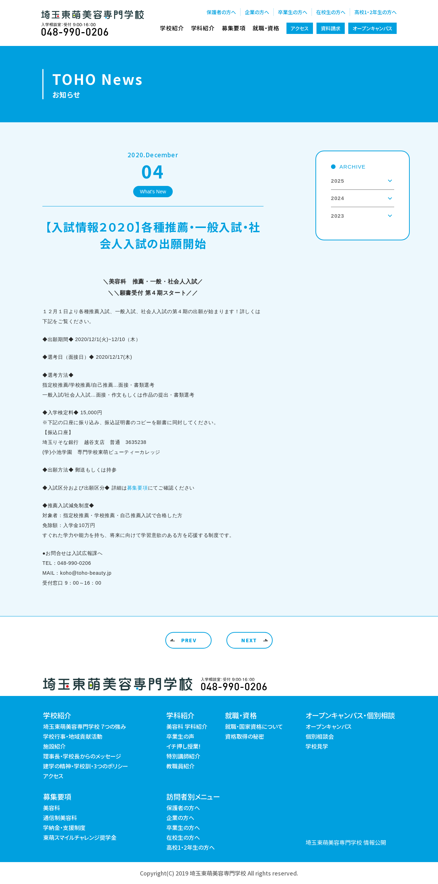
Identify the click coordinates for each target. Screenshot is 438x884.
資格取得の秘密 (244, 736)
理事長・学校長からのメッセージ (82, 756)
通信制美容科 (60, 817)
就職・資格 (266, 28)
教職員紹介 (180, 766)
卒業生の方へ (292, 12)
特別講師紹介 (183, 756)
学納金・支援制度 (64, 827)
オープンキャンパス (372, 28)
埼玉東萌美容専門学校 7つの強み (84, 726)
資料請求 (331, 28)
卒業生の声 (180, 736)
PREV (189, 640)
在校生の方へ (330, 12)
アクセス (300, 28)
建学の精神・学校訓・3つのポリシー (85, 766)
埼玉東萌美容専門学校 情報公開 (346, 842)
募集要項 (233, 28)
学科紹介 (203, 28)
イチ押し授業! (183, 746)
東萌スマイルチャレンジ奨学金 (80, 837)
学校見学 (317, 746)
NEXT (249, 640)
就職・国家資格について (254, 726)
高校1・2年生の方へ (375, 12)
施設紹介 (54, 746)
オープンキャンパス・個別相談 (350, 715)
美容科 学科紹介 (186, 726)
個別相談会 (320, 736)
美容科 (51, 807)
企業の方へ (257, 12)
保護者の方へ (221, 12)
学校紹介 (172, 28)
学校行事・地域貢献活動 (72, 736)
